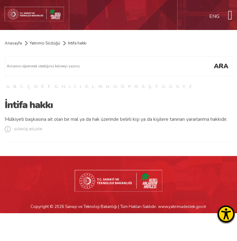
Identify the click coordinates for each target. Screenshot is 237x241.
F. (49, 87)
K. (87, 87)
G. (56, 87)
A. (8, 87)
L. (93, 87)
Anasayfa (13, 43)
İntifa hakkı (77, 43)
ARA (221, 66)
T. (157, 87)
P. (129, 87)
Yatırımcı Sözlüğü (45, 43)
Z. (191, 87)
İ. (75, 87)
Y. (184, 87)
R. (137, 87)
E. (43, 87)
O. (115, 87)
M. (100, 87)
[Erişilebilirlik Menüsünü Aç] (226, 213)
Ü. (171, 87)
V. (178, 87)
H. (64, 87)
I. (70, 87)
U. (164, 87)
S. (143, 87)
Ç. (29, 87)
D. (36, 87)
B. (15, 87)
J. (81, 87)
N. (108, 87)
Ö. (123, 87)
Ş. (150, 87)
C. (22, 87)
